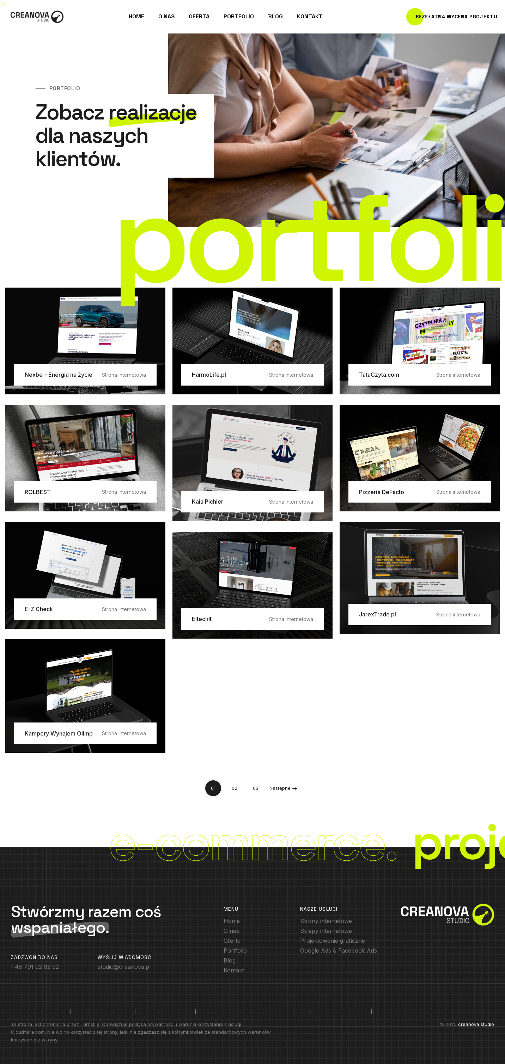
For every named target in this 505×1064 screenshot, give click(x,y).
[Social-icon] (326, 921)
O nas (166, 16)
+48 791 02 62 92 (35, 966)
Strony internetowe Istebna (341, 1011)
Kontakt (310, 16)
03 (255, 788)
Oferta (199, 16)
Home (136, 16)
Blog (275, 16)
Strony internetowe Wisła (224, 1011)
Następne (283, 786)
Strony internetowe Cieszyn (39, 1011)
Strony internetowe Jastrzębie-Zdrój (411, 1011)
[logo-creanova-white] (447, 914)
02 (234, 788)
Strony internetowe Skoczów (103, 1011)
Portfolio (239, 16)
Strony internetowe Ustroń (281, 1011)
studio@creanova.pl (124, 966)
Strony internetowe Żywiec (165, 1011)
